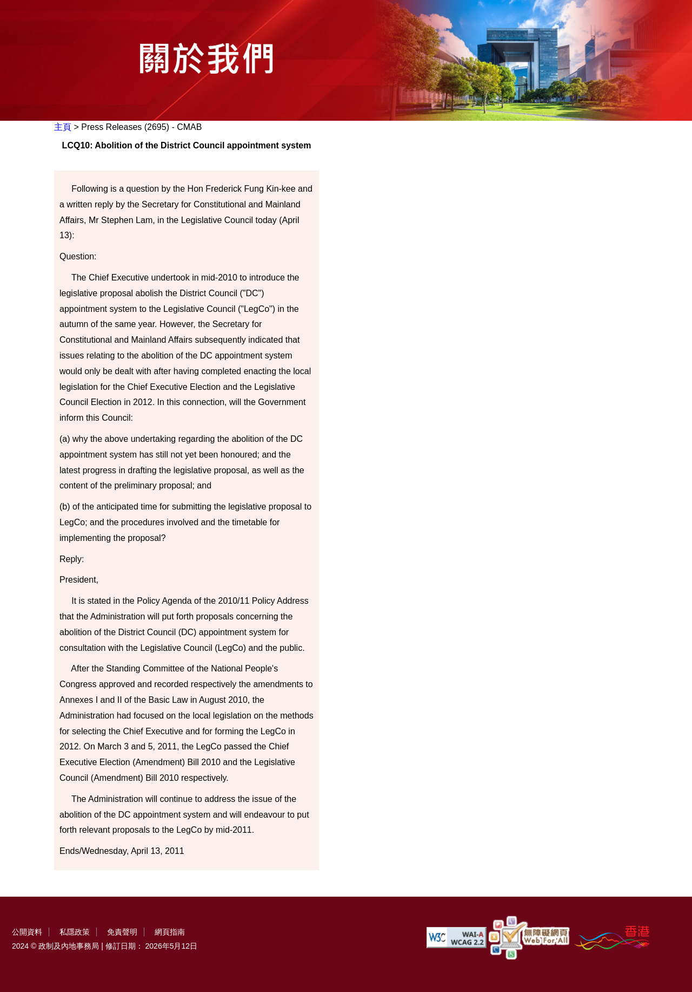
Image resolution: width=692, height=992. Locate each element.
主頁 (62, 127)
